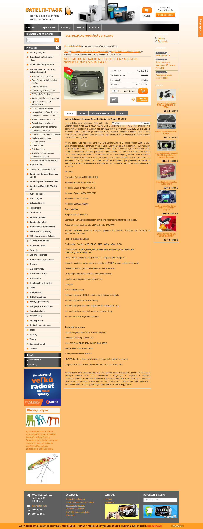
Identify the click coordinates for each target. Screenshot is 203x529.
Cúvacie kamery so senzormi (44, 127)
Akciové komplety (38, 217)
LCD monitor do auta (41, 131)
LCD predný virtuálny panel (43, 90)
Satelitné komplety (38, 222)
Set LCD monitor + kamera (43, 119)
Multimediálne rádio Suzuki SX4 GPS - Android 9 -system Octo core (166, 155)
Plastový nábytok (38, 52)
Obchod (30, 27)
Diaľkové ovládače (38, 245)
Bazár (32, 330)
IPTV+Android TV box (39, 241)
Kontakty (94, 27)
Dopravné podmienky (75, 509)
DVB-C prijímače (37, 203)
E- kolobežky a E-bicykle (41, 283)
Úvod (66, 52)
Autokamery (35, 278)
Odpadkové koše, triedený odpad (42, 58)
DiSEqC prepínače (38, 297)
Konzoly (33, 264)
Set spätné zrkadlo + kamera (44, 116)
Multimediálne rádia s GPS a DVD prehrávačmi (90, 52)
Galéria (80, 27)
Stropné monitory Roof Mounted (45, 98)
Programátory (36, 316)
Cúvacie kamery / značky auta (45, 112)
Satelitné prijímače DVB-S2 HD (44, 181)
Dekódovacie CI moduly (40, 231)
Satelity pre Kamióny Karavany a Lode (44, 175)
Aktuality (66, 27)
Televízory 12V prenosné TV (42, 169)
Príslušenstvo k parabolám (42, 259)
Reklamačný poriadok (75, 505)
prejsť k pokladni (165, 15)
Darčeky (33, 334)
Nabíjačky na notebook (40, 325)
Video (121, 113)
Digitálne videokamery (41, 138)
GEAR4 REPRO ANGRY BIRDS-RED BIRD (166, 235)
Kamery (33, 349)
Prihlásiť (161, 38)
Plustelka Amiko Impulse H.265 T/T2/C (166, 183)
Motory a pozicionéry (39, 302)
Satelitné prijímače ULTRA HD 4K (43, 187)
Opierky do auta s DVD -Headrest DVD (42, 103)
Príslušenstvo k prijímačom (42, 227)
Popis (70, 113)
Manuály (33, 364)
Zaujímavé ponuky (38, 344)
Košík (147, 12)
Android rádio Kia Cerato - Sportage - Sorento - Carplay (166, 208)
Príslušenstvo (37, 145)
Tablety (33, 339)
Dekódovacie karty (38, 274)
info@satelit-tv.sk (39, 506)
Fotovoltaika (35, 208)
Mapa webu (71, 515)
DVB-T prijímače (37, 194)
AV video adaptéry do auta (42, 65)
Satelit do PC (35, 213)
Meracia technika (37, 311)
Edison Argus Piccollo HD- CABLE (166, 133)
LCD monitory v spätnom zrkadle (46, 134)
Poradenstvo (35, 360)
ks (119, 91)
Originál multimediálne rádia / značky (126, 52)
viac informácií (154, 526)
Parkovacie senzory (40, 157)
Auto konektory (38, 149)
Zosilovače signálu (38, 255)
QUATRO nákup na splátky (77, 512)
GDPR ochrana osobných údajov (80, 502)
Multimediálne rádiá (72, 46)
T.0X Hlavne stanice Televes (42, 236)
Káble (32, 288)
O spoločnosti (48, 27)
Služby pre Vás (36, 320)
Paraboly (34, 250)
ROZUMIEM (177, 526)
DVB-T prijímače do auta (42, 108)
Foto (82, 113)
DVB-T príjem (36, 198)
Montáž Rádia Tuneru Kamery (44, 160)
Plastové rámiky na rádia (42, 76)
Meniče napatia (38, 142)
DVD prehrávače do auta (42, 94)
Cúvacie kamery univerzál (43, 123)
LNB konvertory (37, 269)
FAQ (31, 355)
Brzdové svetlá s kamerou (43, 153)
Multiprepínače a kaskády (41, 306)
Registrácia (163, 41)
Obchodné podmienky (75, 499)
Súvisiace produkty (102, 113)
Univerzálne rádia (39, 87)
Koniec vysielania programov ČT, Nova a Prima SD (165, 65)
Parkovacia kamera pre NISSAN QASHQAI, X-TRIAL (166, 105)
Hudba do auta (36, 165)
